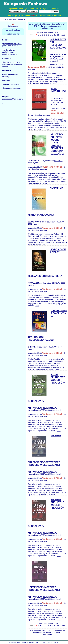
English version (13, 26)
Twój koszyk (12, 15)
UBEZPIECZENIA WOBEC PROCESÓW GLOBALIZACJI (44, 588)
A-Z (48, 24)
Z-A (53, 24)
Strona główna (6, 19)
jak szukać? (53, 9)
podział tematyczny (10, 46)
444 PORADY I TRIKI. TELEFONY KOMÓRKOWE (58, 43)
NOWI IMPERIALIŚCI (58, 90)
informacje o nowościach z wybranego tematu (12, 64)
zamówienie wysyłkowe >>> (49, 15)
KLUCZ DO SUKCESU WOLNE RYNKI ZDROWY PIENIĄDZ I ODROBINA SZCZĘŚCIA (57, 144)
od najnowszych (51, 27)
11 (58, 35)
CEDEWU (54, 59)
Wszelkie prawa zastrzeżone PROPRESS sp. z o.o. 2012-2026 (34, 642)
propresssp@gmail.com (12, 99)
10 (55, 35)
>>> (63, 35)
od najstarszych (51, 26)
